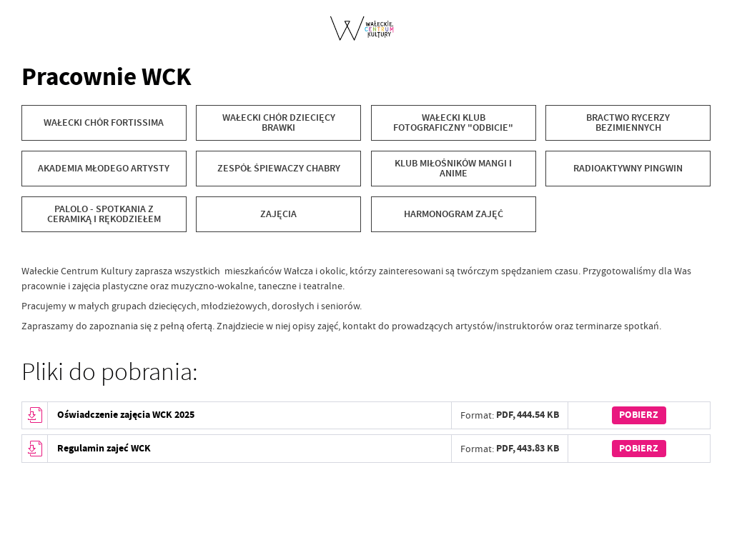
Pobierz (638, 414)
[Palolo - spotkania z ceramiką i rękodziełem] (104, 214)
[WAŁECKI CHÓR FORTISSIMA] (104, 123)
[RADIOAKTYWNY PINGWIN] (628, 168)
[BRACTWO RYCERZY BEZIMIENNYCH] (628, 123)
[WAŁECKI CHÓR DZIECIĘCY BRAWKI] (278, 123)
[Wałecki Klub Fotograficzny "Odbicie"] (453, 123)
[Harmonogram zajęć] (453, 214)
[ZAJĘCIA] (278, 214)
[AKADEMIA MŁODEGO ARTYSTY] (104, 168)
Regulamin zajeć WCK (104, 448)
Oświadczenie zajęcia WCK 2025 (125, 414)
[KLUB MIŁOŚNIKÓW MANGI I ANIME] (453, 168)
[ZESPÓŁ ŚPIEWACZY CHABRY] (278, 168)
